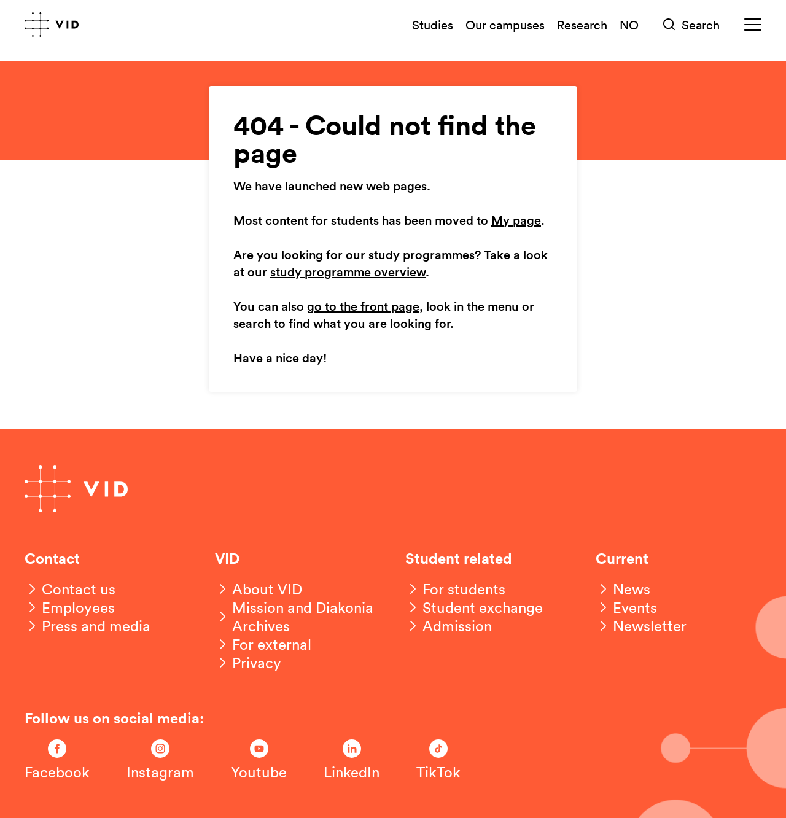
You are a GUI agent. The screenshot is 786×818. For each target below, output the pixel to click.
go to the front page (363, 307)
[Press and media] (87, 626)
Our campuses (505, 25)
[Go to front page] (52, 24)
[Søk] (691, 25)
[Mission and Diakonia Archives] (298, 616)
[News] (623, 589)
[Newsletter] (641, 626)
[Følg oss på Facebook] (57, 760)
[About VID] (258, 589)
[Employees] (70, 607)
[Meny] (752, 25)
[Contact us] (70, 589)
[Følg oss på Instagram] (160, 760)
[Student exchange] (474, 607)
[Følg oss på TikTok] (438, 760)
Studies (432, 25)
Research (582, 25)
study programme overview (348, 273)
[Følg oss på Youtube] (259, 760)
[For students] (455, 589)
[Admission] (448, 626)
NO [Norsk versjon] (629, 25)
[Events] (626, 607)
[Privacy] (248, 662)
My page (516, 221)
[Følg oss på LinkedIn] (351, 760)
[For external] (263, 644)
